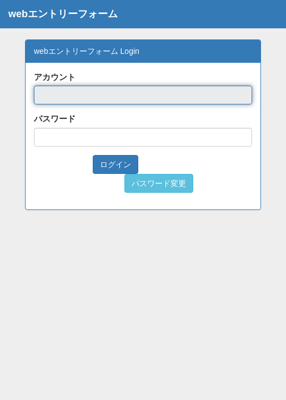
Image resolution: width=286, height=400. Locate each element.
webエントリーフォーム (63, 13)
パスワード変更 (159, 183)
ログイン (115, 164)
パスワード (55, 118)
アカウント (55, 77)
